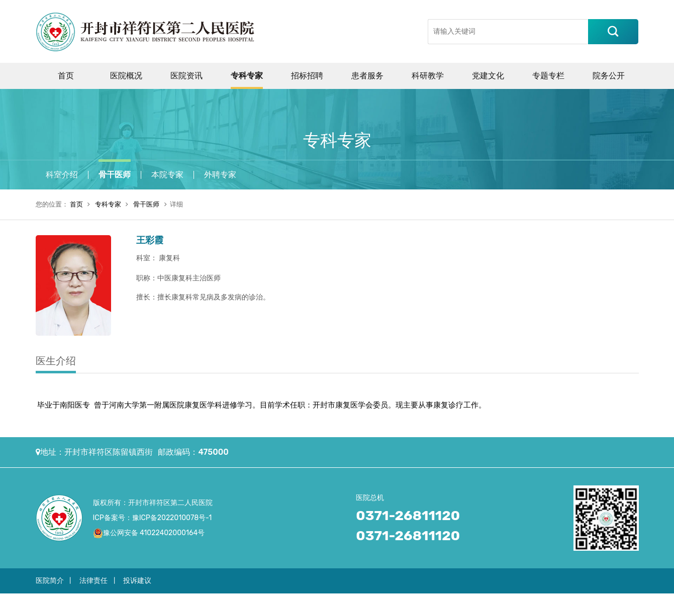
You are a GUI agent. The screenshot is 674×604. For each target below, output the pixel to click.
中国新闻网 (474, 598)
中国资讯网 (509, 598)
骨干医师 (115, 175)
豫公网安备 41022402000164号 (154, 533)
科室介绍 (62, 175)
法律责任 (93, 580)
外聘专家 (220, 175)
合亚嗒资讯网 (615, 598)
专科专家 (108, 204)
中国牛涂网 (126, 598)
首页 (76, 204)
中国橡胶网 (338, 598)
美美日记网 (406, 598)
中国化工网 (160, 598)
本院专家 (167, 175)
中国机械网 (194, 598)
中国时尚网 (372, 598)
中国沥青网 (57, 598)
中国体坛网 (440, 598)
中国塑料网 (303, 598)
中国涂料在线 (19, 598)
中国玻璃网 (228, 598)
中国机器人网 (265, 598)
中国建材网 (91, 598)
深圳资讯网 (543, 598)
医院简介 (50, 580)
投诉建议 (137, 580)
